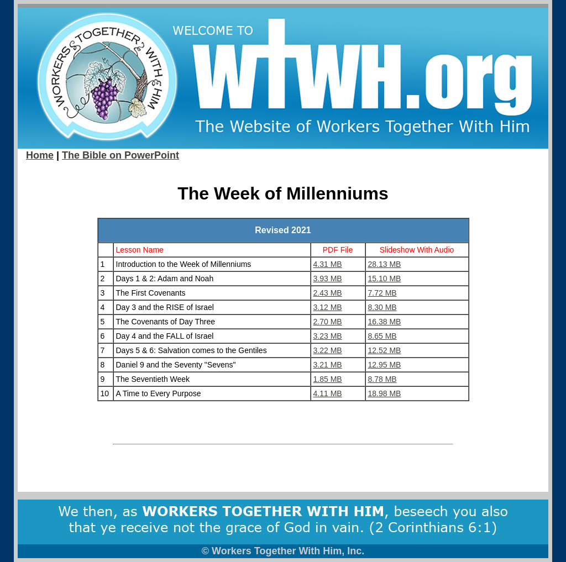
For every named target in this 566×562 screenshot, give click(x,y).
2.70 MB (327, 321)
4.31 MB (327, 264)
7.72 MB (382, 292)
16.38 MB (384, 321)
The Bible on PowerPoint (120, 155)
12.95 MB (384, 364)
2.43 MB (327, 292)
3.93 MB (327, 278)
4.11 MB (327, 393)
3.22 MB (327, 350)
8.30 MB (382, 307)
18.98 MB (384, 393)
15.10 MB (384, 278)
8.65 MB (382, 336)
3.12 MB (327, 307)
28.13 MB (384, 264)
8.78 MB (382, 379)
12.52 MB (384, 350)
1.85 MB (327, 379)
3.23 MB (327, 336)
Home (40, 155)
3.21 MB (327, 364)
